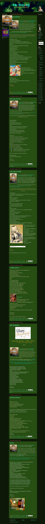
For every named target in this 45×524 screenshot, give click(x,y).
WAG (32, 262)
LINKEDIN (24, 252)
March (41, 75)
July (40, 71)
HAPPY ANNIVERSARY (14, 325)
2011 (40, 97)
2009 (40, 100)
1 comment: (23, 436)
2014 (40, 93)
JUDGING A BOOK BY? (15, 17)
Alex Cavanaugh (14, 391)
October (41, 64)
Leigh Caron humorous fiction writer (28, 165)
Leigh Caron (27, 93)
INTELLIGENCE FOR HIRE (15, 171)
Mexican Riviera (31, 93)
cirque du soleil (14, 437)
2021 (40, 84)
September (41, 68)
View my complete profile (39, 37)
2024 (40, 52)
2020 (40, 85)
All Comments (41, 44)
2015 (40, 92)
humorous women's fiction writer (17, 93)
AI (12, 262)
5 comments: (23, 163)
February (41, 78)
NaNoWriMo (12, 166)
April (41, 74)
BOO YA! (12, 443)
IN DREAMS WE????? (14, 268)
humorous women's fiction (17, 262)
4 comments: (24, 318)
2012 (40, 96)
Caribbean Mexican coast (16, 165)
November (41, 62)
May (41, 72)
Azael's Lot (16, 462)
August (41, 69)
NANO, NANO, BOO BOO (15, 99)
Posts (40, 42)
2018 (40, 88)
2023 (40, 53)
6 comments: (23, 261)
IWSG (24, 93)
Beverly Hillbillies (15, 319)
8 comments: (23, 92)
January (41, 80)
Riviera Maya (32, 437)
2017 (40, 89)
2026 (40, 49)
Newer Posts (12, 520)
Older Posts (33, 520)
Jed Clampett (19, 297)
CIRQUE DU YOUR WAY (15, 397)
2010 (40, 98)
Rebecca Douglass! (17, 186)
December (41, 55)
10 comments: (23, 389)
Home (23, 520)
